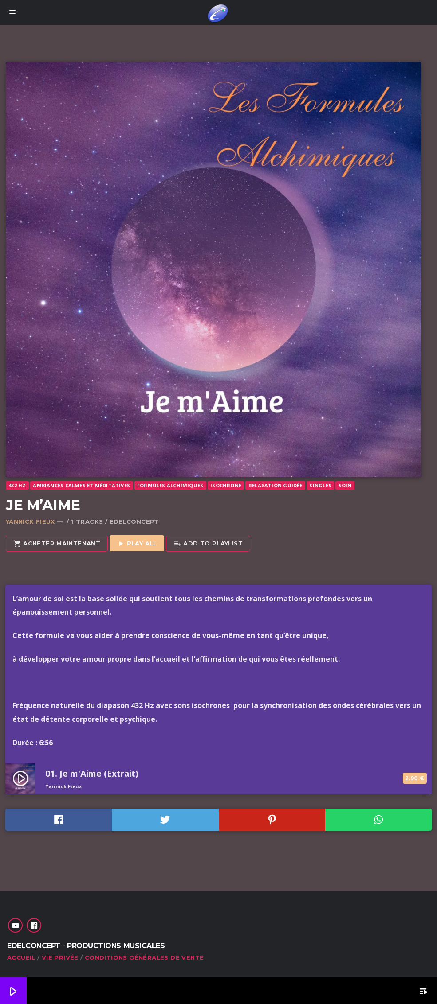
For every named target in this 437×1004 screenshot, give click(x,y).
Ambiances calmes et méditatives (81, 485)
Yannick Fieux (30, 521)
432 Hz (17, 485)
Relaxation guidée (275, 485)
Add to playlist (208, 544)
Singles (320, 485)
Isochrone (225, 485)
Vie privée (60, 957)
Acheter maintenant (56, 544)
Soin (345, 485)
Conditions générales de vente (144, 957)
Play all (137, 544)
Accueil (21, 957)
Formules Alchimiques (170, 485)
